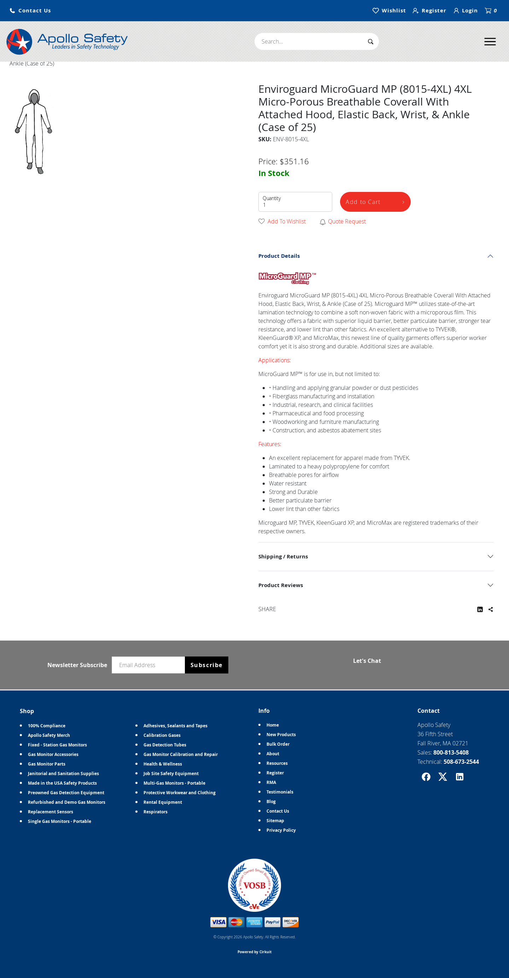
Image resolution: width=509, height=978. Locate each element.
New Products (281, 735)
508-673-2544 (461, 762)
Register (275, 773)
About (273, 754)
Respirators (156, 812)
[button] (30, 11)
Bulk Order (278, 744)
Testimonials (280, 792)
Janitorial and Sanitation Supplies (63, 774)
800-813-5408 (451, 752)
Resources (277, 763)
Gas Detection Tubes (165, 745)
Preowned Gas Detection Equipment (66, 793)
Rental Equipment (163, 802)
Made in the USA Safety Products (62, 783)
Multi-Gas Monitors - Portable (174, 783)
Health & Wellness (163, 764)
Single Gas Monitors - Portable (59, 821)
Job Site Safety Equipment (171, 774)
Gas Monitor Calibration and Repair (181, 754)
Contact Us (278, 811)
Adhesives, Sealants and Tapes (175, 726)
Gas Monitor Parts (46, 764)
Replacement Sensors (50, 812)
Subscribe (207, 665)
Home (273, 725)
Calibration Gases (162, 735)
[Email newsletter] (150, 664)
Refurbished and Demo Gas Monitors (66, 802)
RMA (271, 782)
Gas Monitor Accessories (53, 754)
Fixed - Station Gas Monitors (57, 745)
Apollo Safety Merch (49, 735)
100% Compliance (46, 726)
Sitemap (275, 821)
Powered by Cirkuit (254, 951)
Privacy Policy (281, 830)
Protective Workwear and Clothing (180, 793)
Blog (271, 801)
